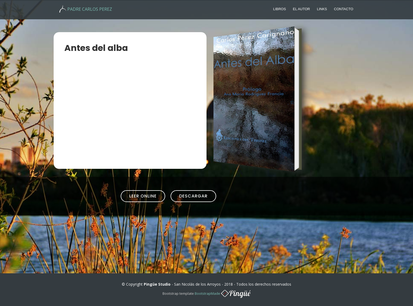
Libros (279, 9)
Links (322, 9)
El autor (301, 9)
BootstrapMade (207, 293)
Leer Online (143, 196)
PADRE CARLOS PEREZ (89, 9)
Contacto (343, 9)
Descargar (193, 196)
